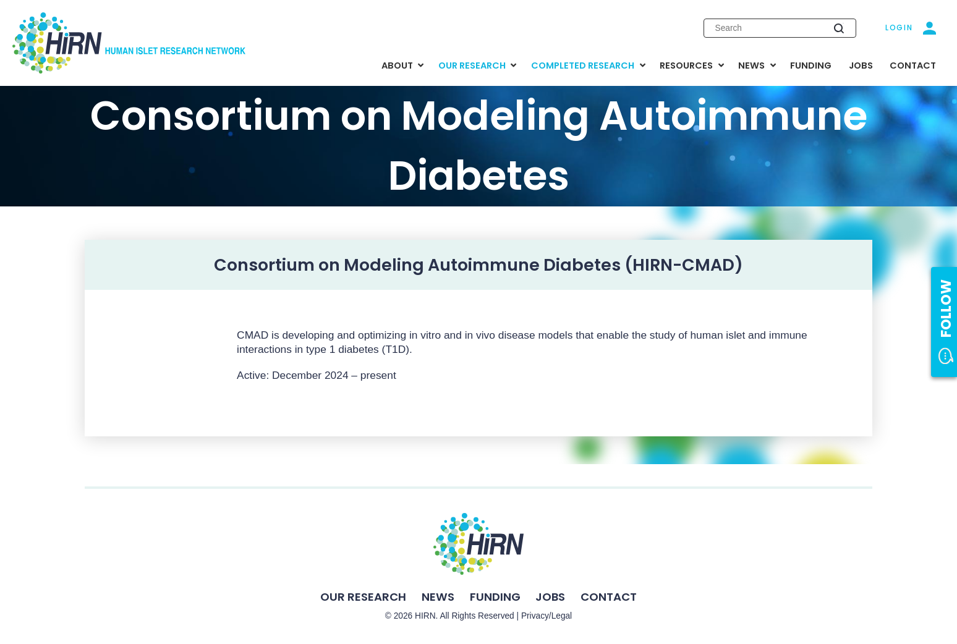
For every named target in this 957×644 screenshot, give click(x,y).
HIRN (425, 616)
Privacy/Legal (546, 616)
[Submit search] (839, 28)
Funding (495, 596)
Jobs (550, 596)
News (438, 596)
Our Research (363, 596)
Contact (609, 596)
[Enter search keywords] (780, 28)
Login (899, 28)
